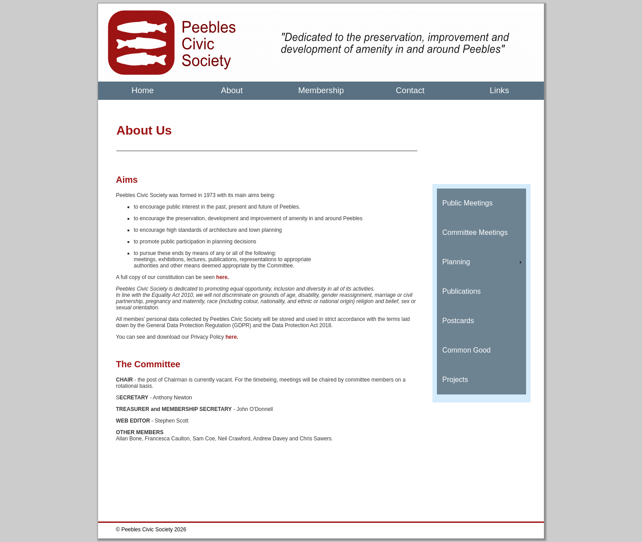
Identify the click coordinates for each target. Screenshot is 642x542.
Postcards (458, 320)
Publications (461, 291)
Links (499, 90)
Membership (321, 90)
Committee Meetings (475, 232)
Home (143, 90)
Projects (455, 379)
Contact (410, 90)
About (232, 90)
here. (222, 277)
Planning (456, 262)
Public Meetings (467, 203)
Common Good (466, 350)
